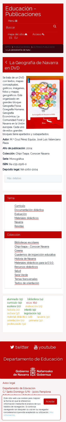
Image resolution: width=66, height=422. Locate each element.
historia (13, 309)
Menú (12, 20)
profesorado (16, 324)
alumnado (15, 299)
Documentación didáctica (29, 210)
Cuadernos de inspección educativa (35, 254)
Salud (18, 270)
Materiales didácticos (27, 218)
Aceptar (50, 401)
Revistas (19, 226)
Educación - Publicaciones (23, 11)
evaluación (34, 306)
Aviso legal (9, 383)
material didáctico (19, 316)
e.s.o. (31, 302)
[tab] (33, 198)
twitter (19, 347)
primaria (36, 320)
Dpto (8, 47)
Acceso (38, 34)
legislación (32, 313)
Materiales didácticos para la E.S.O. (34, 262)
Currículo (20, 205)
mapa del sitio (17, 34)
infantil (30, 309)
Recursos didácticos (26, 266)
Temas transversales (26, 279)
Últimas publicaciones (46, 47)
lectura (13, 313)
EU (16, 37)
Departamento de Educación (33, 359)
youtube (45, 347)
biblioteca (35, 299)
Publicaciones (22, 47)
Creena (19, 250)
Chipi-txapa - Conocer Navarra (32, 246)
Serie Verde (21, 275)
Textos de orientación (27, 283)
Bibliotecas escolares (27, 242)
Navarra (19, 222)
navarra (43, 316)
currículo (14, 302)
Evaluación (21, 214)
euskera (14, 306)
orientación (15, 320)
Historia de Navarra (25, 258)
